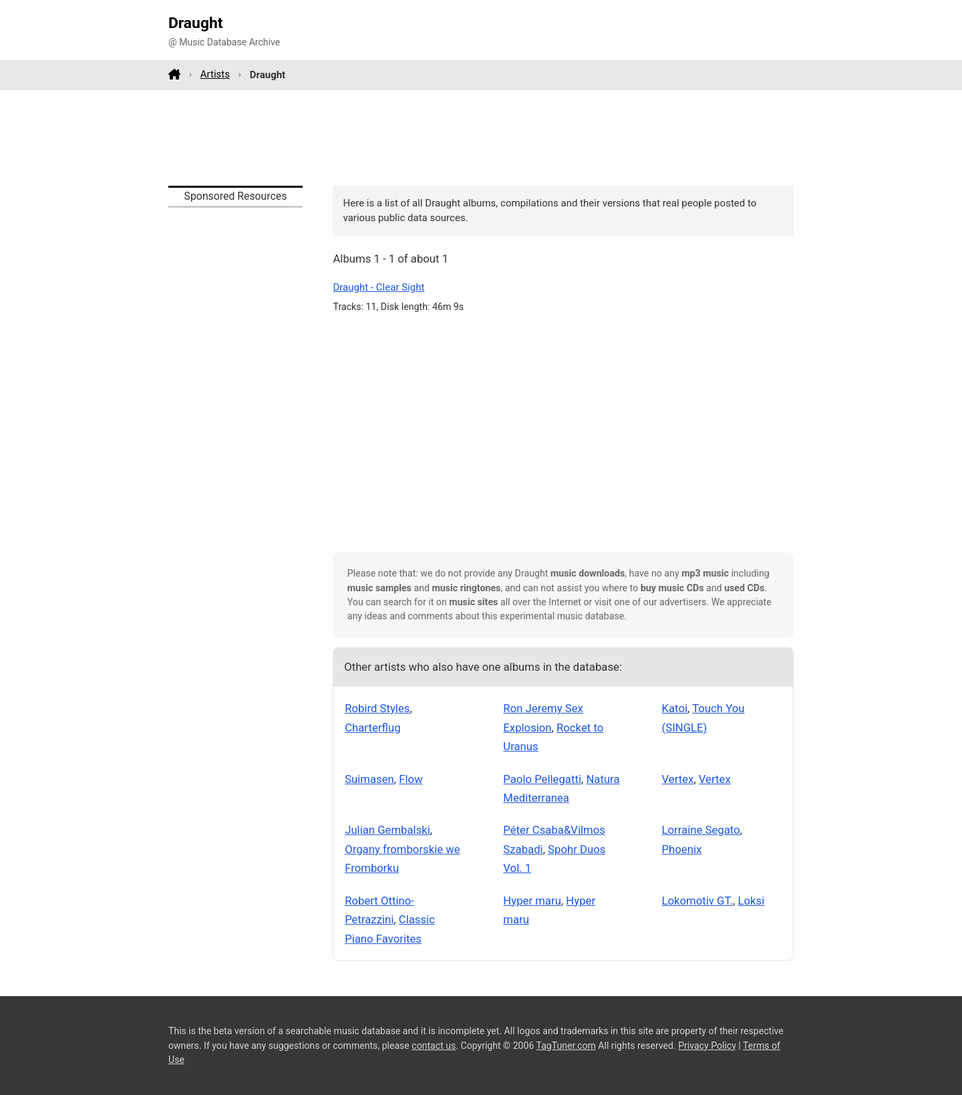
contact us (434, 1045)
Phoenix (682, 849)
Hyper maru (532, 900)
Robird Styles (377, 708)
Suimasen (369, 779)
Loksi (751, 900)
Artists (215, 74)
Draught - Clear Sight (378, 287)
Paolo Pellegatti (542, 779)
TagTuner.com (566, 1045)
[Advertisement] (481, 138)
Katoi (675, 708)
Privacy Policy (707, 1045)
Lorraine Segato (701, 829)
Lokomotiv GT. (698, 900)
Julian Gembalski (387, 829)
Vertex (678, 779)
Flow (410, 779)
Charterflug (372, 727)
